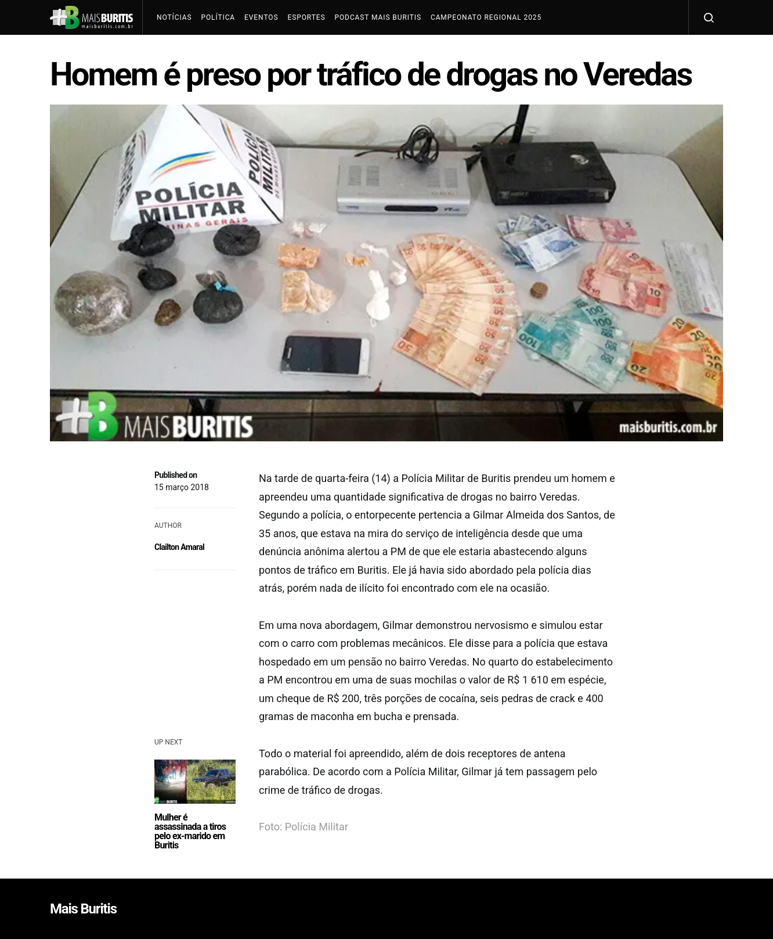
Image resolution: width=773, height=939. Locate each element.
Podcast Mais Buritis (377, 17)
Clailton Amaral (179, 547)
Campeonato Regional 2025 (486, 17)
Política (218, 17)
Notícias (174, 17)
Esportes (306, 17)
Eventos (261, 17)
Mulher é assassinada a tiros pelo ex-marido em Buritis (190, 831)
